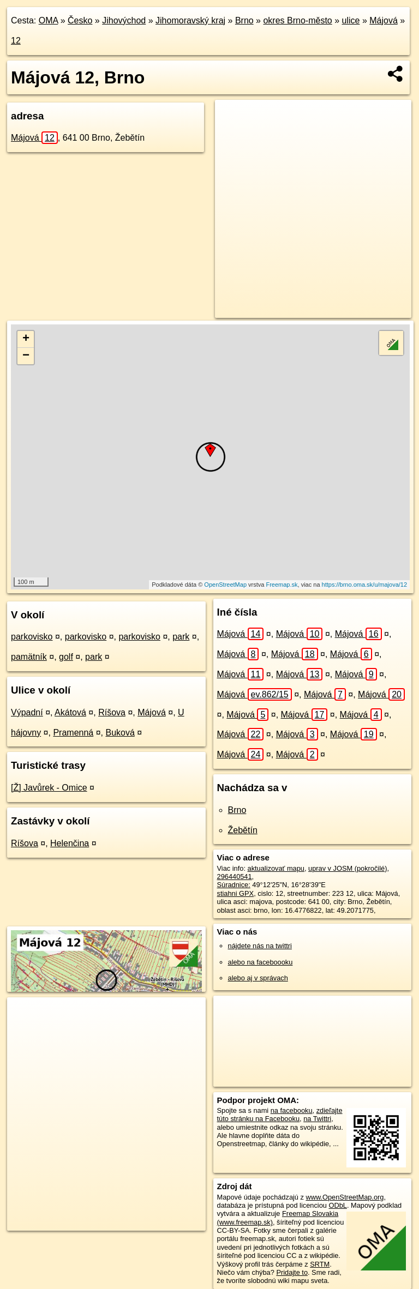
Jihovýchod (124, 20)
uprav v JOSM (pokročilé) (347, 868)
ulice (351, 20)
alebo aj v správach (258, 978)
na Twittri (317, 1119)
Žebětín (243, 830)
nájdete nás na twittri (260, 946)
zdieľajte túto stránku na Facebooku (280, 1114)
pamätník (29, 656)
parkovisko (31, 636)
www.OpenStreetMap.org (345, 1197)
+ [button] (25, 339)
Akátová (70, 712)
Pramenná (73, 732)
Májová (383, 20)
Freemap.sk (281, 584)
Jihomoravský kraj (190, 20)
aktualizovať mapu (276, 868)
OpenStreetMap (225, 584)
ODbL (337, 1205)
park (180, 636)
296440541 (234, 876)
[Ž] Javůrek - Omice (49, 787)
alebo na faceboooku (260, 962)
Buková (119, 732)
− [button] (25, 356)
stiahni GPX (235, 893)
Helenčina (69, 843)
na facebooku (292, 1110)
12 (16, 40)
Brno (244, 20)
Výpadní (27, 712)
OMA (48, 20)
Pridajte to (292, 1272)
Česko (80, 20)
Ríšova (111, 712)
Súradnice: (233, 885)
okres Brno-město (297, 20)
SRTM (320, 1264)
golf (66, 656)
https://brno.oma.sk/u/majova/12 (365, 584)
